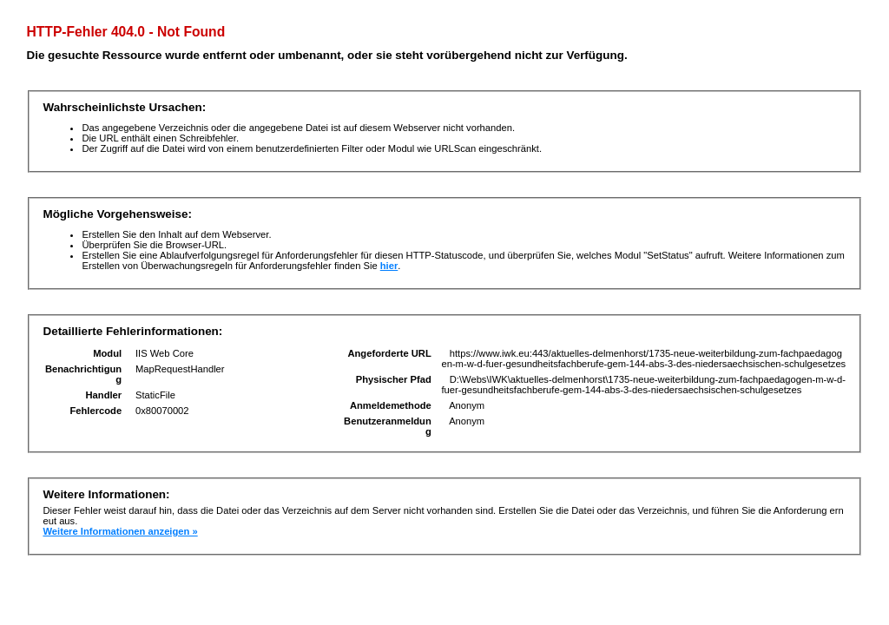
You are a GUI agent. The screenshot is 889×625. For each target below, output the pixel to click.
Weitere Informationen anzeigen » (120, 531)
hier (389, 265)
